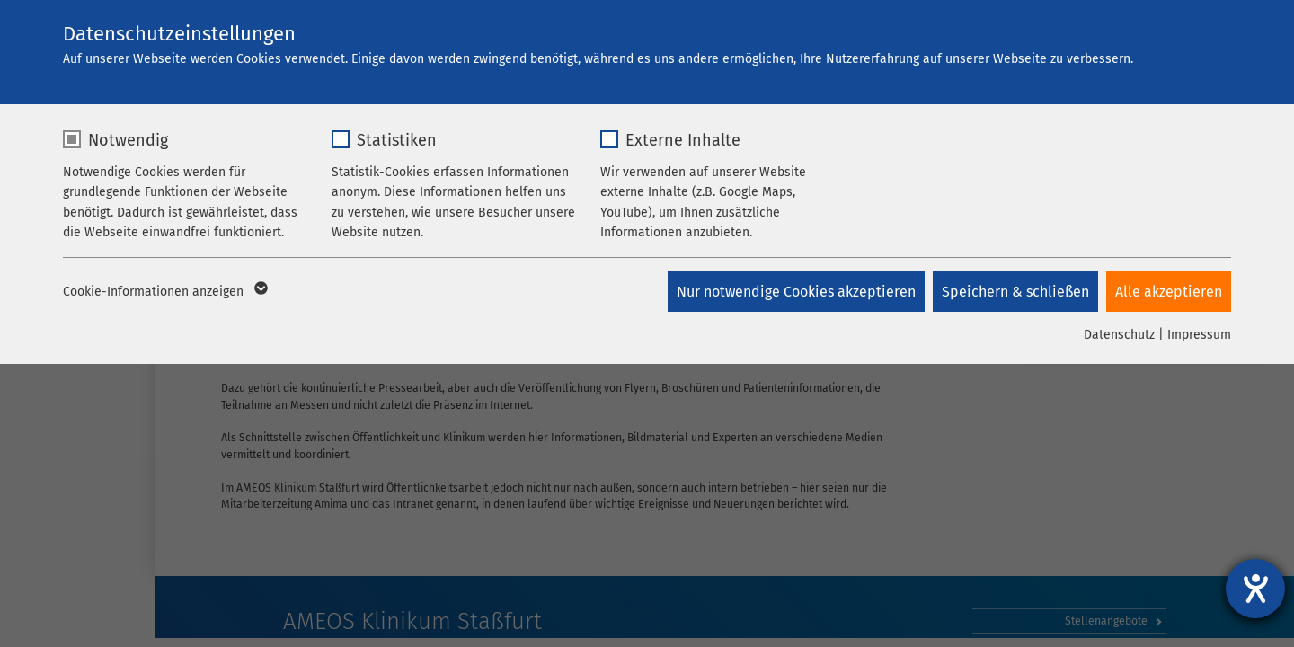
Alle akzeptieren (1168, 291)
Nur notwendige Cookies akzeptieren (794, 291)
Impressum (1199, 334)
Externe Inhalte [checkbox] (682, 140)
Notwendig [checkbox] (128, 140)
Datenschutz (1119, 334)
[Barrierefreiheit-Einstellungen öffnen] (1255, 588)
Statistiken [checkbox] (397, 140)
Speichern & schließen (1014, 291)
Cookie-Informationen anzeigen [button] (164, 292)
